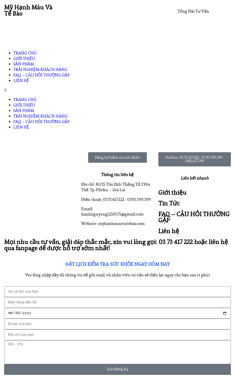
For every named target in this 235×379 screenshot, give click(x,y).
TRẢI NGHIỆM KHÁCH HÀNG (40, 69)
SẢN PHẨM (23, 64)
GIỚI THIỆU (24, 58)
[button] (117, 90)
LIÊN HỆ (21, 80)
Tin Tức (169, 203)
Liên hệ (168, 231)
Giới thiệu (172, 192)
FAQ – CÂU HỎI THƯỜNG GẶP (41, 75)
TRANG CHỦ (24, 53)
